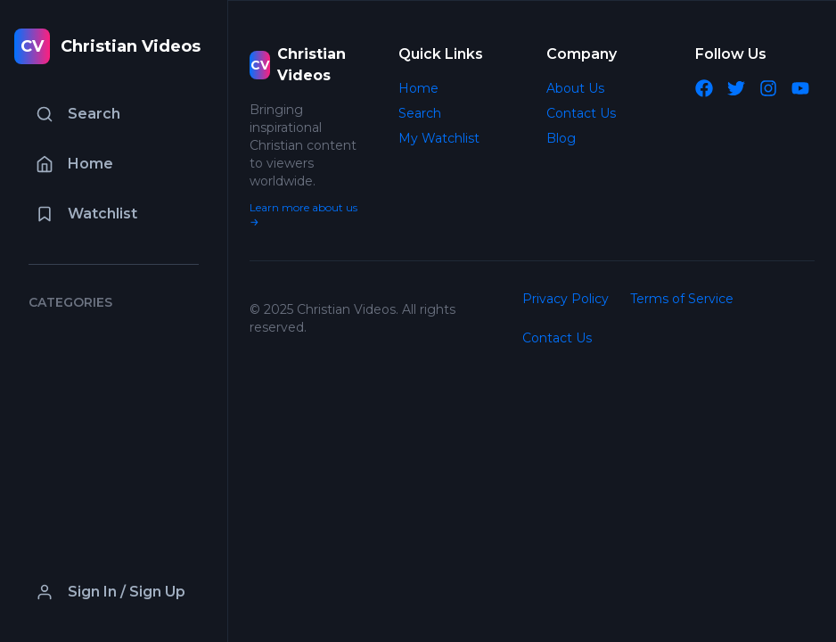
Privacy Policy (565, 299)
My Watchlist (438, 138)
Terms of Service (682, 299)
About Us (575, 88)
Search (419, 113)
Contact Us (581, 113)
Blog (561, 138)
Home (418, 88)
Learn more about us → (303, 214)
